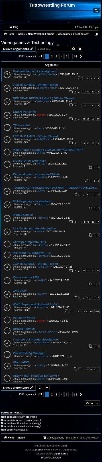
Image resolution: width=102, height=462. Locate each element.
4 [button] (61, 56)
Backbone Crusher (47, 87)
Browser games (24, 328)
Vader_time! (43, 101)
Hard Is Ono (43, 266)
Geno (40, 128)
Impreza (41, 115)
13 (93, 91)
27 (97, 118)
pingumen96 (43, 342)
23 (97, 270)
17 (97, 221)
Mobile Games (23, 214)
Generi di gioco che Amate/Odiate (36, 174)
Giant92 (41, 177)
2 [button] (52, 56)
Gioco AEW (21, 362)
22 (93, 270)
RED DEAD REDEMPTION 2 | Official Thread (43, 98)
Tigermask (42, 204)
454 (97, 311)
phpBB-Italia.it (61, 453)
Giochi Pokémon (24, 112)
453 (91, 311)
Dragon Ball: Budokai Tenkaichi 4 (36, 376)
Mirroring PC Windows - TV (32, 252)
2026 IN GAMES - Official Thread (35, 84)
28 (93, 143)
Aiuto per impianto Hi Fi (29, 242)
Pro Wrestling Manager (29, 353)
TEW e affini (21, 125)
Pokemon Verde (24, 317)
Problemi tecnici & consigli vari (35, 71)
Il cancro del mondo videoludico (35, 339)
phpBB (38, 449)
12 (88, 91)
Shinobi (41, 152)
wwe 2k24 (20, 290)
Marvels (41, 163)
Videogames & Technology (27, 42)
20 (83, 270)
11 (83, 91)
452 (85, 311)
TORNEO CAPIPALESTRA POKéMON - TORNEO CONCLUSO (55, 187)
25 (88, 118)
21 (88, 270)
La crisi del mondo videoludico (34, 228)
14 (97, 91)
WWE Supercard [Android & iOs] (35, 304)
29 (97, 143)
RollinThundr (43, 139)
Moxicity (41, 365)
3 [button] (56, 56)
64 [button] (75, 56)
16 (93, 221)
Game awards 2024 (26, 277)
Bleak (40, 231)
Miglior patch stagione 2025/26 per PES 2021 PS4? (48, 149)
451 (79, 311)
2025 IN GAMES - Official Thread (35, 136)
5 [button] (66, 56)
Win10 (38, 445)
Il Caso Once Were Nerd (29, 160)
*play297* (42, 280)
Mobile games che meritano (32, 201)
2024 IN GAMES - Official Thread (35, 263)
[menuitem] (13, 27)
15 (88, 221)
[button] (40, 56)
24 (83, 118)
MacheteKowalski (46, 74)
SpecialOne (43, 356)
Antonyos (42, 307)
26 (93, 118)
